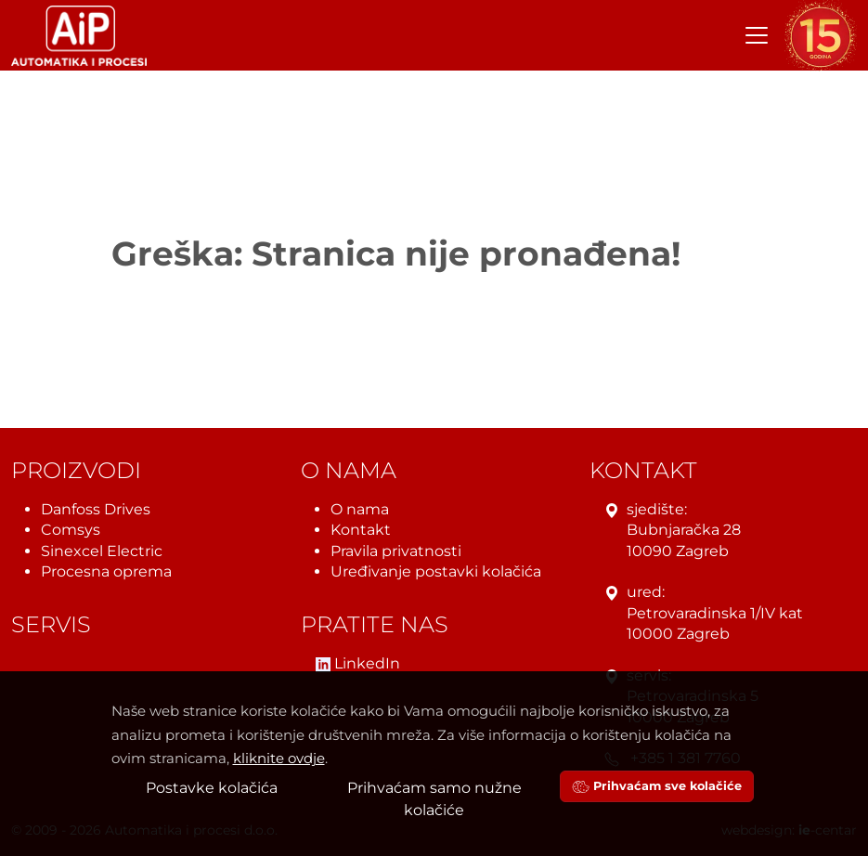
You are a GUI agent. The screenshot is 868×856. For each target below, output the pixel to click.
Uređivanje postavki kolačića (435, 571)
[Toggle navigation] (756, 35)
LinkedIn (358, 663)
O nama (359, 509)
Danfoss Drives (95, 509)
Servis (51, 625)
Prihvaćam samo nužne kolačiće (434, 799)
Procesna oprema (106, 571)
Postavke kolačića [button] (212, 788)
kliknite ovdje (279, 758)
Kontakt (360, 529)
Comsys (70, 529)
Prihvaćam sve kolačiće (657, 786)
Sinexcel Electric (101, 551)
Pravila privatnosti (395, 551)
